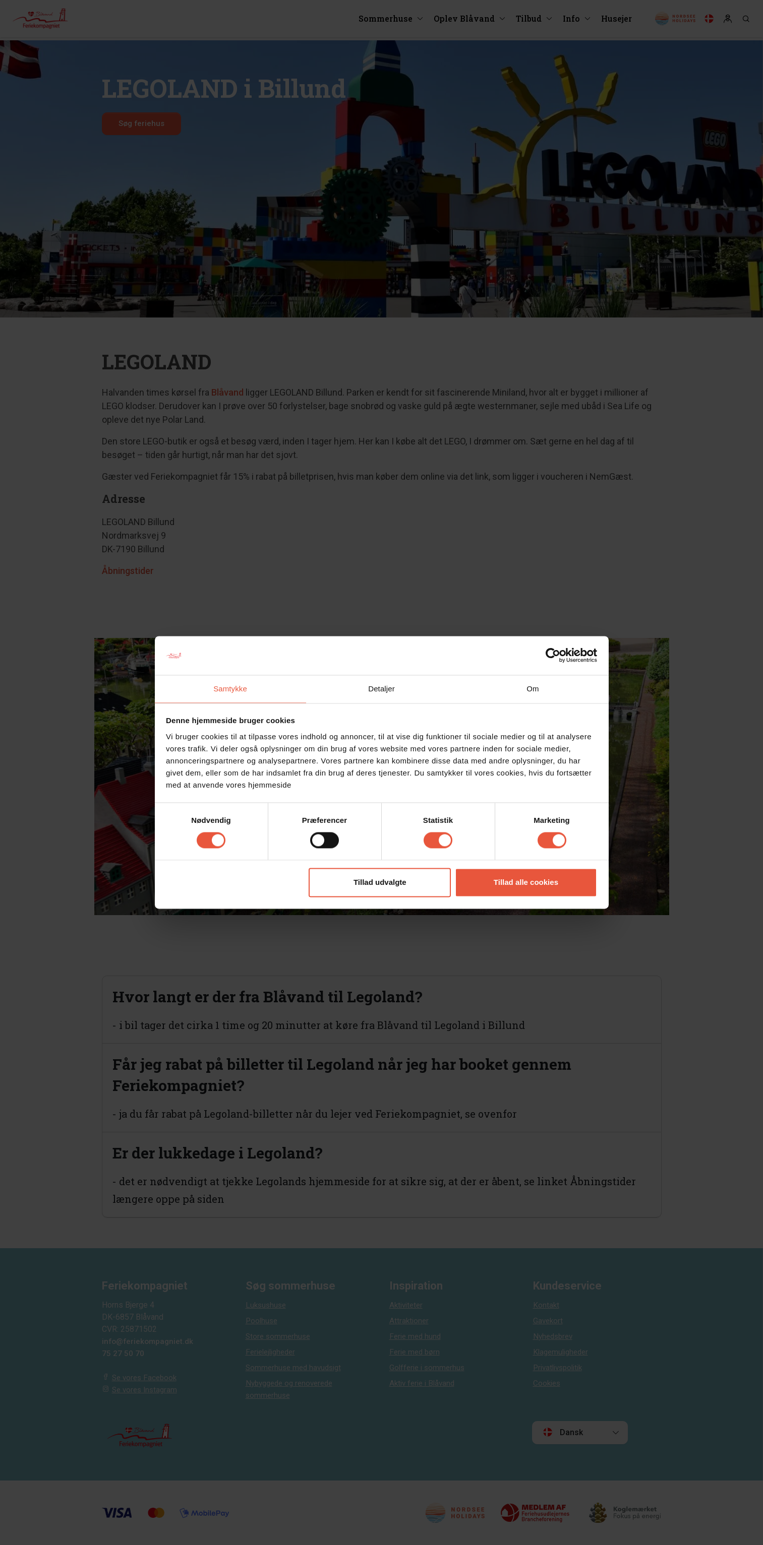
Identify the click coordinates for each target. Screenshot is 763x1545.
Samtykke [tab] (230, 688)
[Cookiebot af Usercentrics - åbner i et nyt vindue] (553, 655)
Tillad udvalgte (380, 882)
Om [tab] (532, 688)
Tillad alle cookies (526, 882)
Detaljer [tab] (381, 688)
